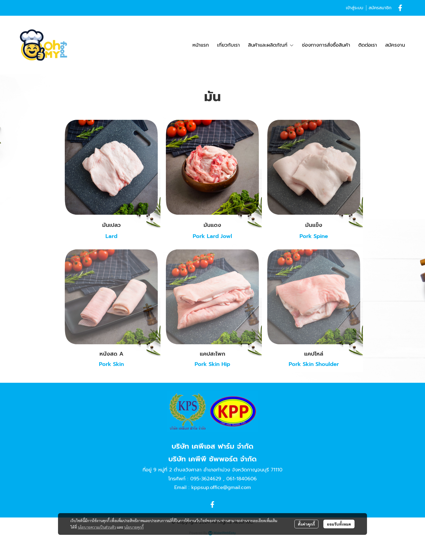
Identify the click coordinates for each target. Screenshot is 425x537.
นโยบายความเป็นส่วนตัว (97, 527)
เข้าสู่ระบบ (354, 8)
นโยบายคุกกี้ (134, 527)
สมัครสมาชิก (380, 8)
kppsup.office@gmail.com (221, 487)
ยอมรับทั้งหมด (339, 524)
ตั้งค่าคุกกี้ (306, 524)
